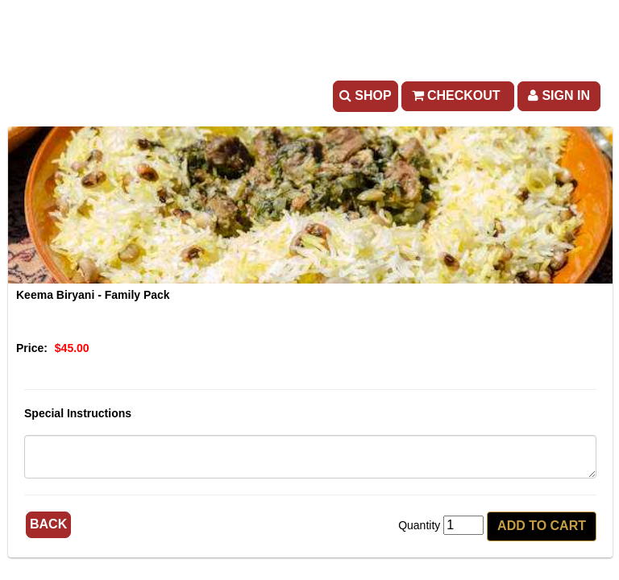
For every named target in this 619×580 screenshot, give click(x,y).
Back (48, 524)
